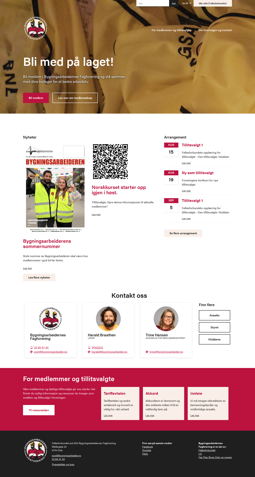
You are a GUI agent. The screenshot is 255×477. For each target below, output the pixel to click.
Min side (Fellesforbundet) (213, 3)
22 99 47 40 (41, 347)
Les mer (27, 268)
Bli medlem (36, 98)
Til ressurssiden (39, 410)
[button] (185, 3)
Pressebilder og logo (63, 464)
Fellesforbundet (207, 450)
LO (200, 453)
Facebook (147, 446)
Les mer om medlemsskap (75, 98)
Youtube (146, 450)
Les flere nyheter (39, 277)
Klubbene (214, 339)
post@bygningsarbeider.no (50, 352)
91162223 (97, 347)
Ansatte (214, 315)
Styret (215, 327)
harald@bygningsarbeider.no (109, 352)
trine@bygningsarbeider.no (166, 352)
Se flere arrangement (183, 233)
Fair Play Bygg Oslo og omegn (215, 457)
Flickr (145, 453)
